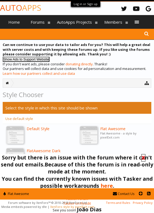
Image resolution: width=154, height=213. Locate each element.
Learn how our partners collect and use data (39, 73)
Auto (20, 7)
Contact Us (123, 193)
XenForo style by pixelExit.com (72, 207)
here (107, 185)
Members (113, 22)
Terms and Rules (118, 203)
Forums (38, 22)
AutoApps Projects (74, 22)
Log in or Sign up (86, 4)
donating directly (79, 64)
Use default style (19, 118)
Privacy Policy (143, 203)
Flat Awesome (16, 193)
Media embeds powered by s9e (24, 207)
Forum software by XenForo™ (48, 203)
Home (14, 22)
